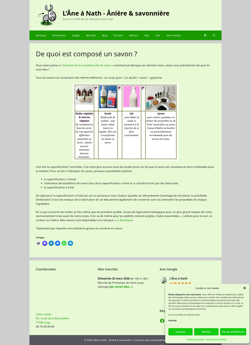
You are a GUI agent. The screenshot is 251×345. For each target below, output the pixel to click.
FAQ (146, 35)
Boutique (41, 35)
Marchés (91, 35)
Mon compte (173, 35)
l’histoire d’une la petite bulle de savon (87, 65)
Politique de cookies (196, 339)
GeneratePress (158, 340)
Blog (104, 35)
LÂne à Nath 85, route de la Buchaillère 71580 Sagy (52, 318)
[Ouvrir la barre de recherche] (214, 35)
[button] (244, 288)
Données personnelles (216, 339)
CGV (157, 35)
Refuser (206, 331)
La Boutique (124, 220)
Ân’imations (59, 35)
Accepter (180, 331)
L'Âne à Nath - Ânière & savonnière (116, 13)
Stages (76, 35)
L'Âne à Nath (178, 278)
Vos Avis (118, 35)
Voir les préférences (233, 331)
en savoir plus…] (122, 287)
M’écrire (133, 35)
